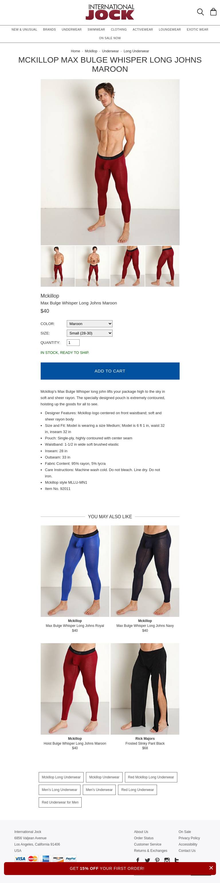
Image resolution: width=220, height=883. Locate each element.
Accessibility (187, 844)
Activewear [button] (143, 29)
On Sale (184, 831)
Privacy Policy (189, 837)
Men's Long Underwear (59, 789)
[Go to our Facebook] (137, 860)
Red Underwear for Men (60, 802)
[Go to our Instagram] (166, 860)
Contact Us (186, 850)
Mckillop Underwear (104, 776)
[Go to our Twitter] (147, 860)
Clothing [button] (119, 29)
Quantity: (50, 342)
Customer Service (147, 844)
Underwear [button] (72, 29)
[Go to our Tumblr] (176, 860)
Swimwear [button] (96, 29)
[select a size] (90, 333)
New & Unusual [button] (24, 29)
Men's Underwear (99, 789)
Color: (48, 324)
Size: (45, 333)
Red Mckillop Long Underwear (151, 776)
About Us (141, 831)
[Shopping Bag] (213, 11)
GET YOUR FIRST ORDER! (143, 867)
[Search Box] (200, 12)
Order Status (144, 837)
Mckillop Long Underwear (61, 776)
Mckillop (50, 296)
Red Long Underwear (137, 789)
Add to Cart (110, 370)
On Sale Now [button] (110, 38)
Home (75, 51)
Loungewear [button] (170, 29)
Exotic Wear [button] (197, 29)
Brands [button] (49, 29)
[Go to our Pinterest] (157, 860)
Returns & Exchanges (150, 850)
